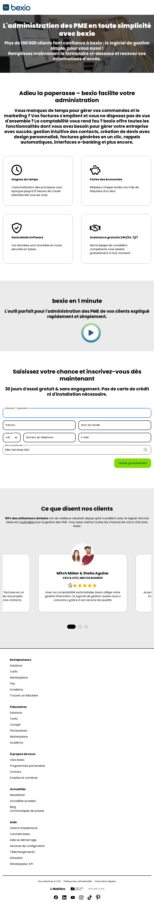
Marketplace (19, 678)
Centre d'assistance (23, 828)
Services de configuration (27, 846)
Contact (15, 772)
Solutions (16, 666)
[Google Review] (70, 585)
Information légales (105, 881)
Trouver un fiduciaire (24, 696)
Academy (16, 690)
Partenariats (18, 731)
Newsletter (17, 795)
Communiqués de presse (27, 811)
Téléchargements (22, 852)
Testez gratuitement (132, 463)
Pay (12, 684)
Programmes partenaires (27, 766)
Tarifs (14, 672)
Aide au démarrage (23, 840)
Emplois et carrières (24, 778)
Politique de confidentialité (78, 881)
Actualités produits (23, 801)
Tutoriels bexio (20, 834)
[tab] (71, 627)
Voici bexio (17, 760)
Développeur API (21, 864)
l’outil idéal (26, 522)
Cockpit (15, 725)
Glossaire (16, 858)
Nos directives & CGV (49, 881)
